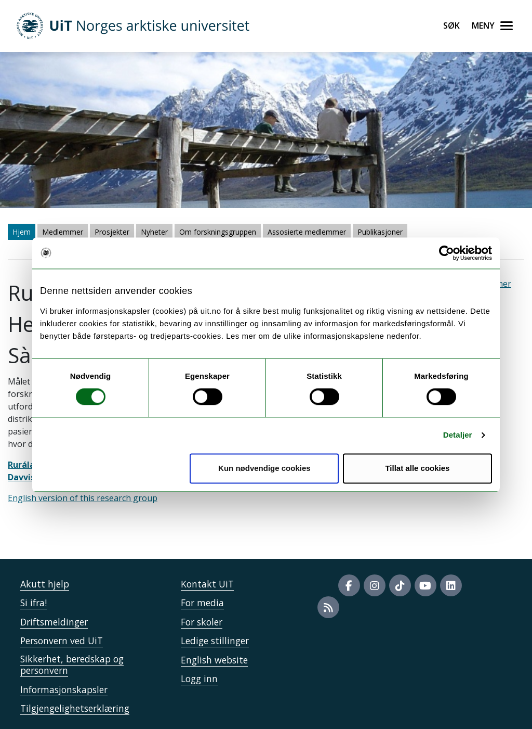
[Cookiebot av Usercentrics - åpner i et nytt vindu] (446, 253)
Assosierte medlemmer (307, 232)
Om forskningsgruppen (217, 232)
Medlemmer (62, 232)
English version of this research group (82, 498)
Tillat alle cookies (417, 468)
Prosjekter (112, 232)
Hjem (21, 232)
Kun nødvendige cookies (264, 468)
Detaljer (457, 435)
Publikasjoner (380, 232)
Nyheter (154, 232)
